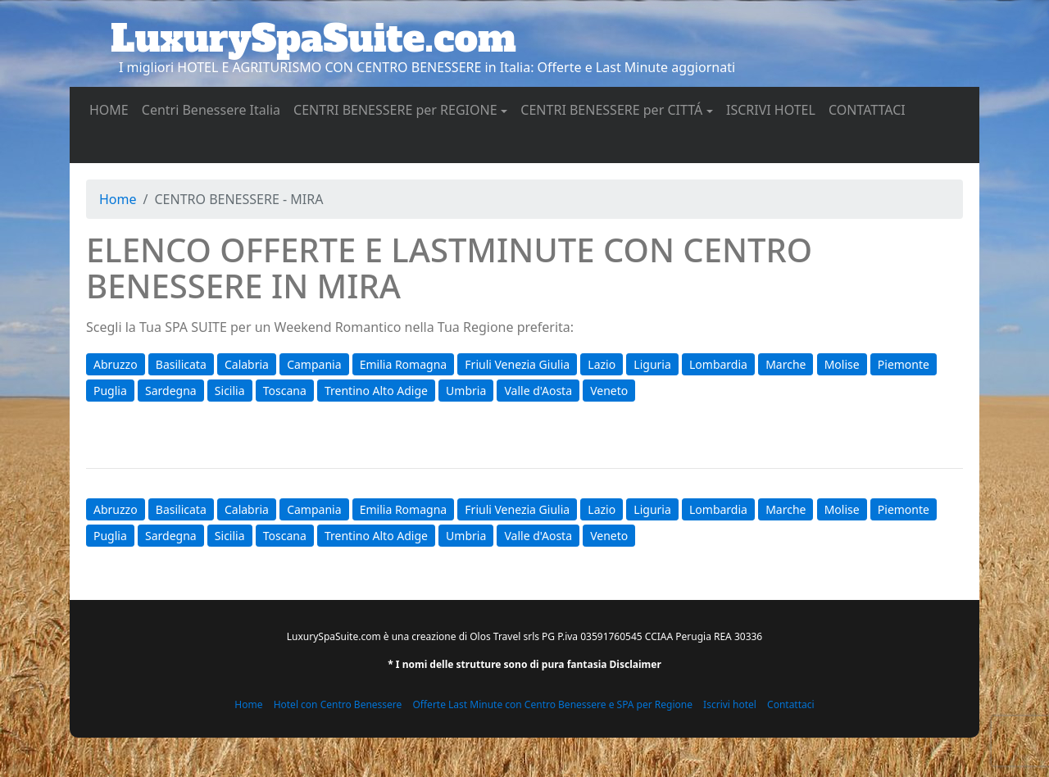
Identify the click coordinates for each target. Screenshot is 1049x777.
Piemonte (903, 364)
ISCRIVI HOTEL (774, 109)
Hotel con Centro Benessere (338, 704)
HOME (112, 109)
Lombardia (718, 364)
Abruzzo (115, 364)
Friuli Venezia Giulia (517, 364)
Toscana (285, 390)
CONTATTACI (870, 109)
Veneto (609, 390)
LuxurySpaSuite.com (313, 38)
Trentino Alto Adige (376, 390)
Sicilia (230, 390)
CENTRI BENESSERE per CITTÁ (611, 110)
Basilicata (181, 364)
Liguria (651, 364)
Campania (314, 364)
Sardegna (171, 390)
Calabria (247, 364)
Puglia (110, 390)
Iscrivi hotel (729, 704)
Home (118, 199)
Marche (785, 364)
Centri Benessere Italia (214, 109)
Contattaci (791, 704)
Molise (842, 364)
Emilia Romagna (403, 364)
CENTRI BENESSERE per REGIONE (395, 110)
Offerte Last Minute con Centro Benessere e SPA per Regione (552, 704)
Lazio (601, 364)
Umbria (466, 390)
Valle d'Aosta (538, 390)
